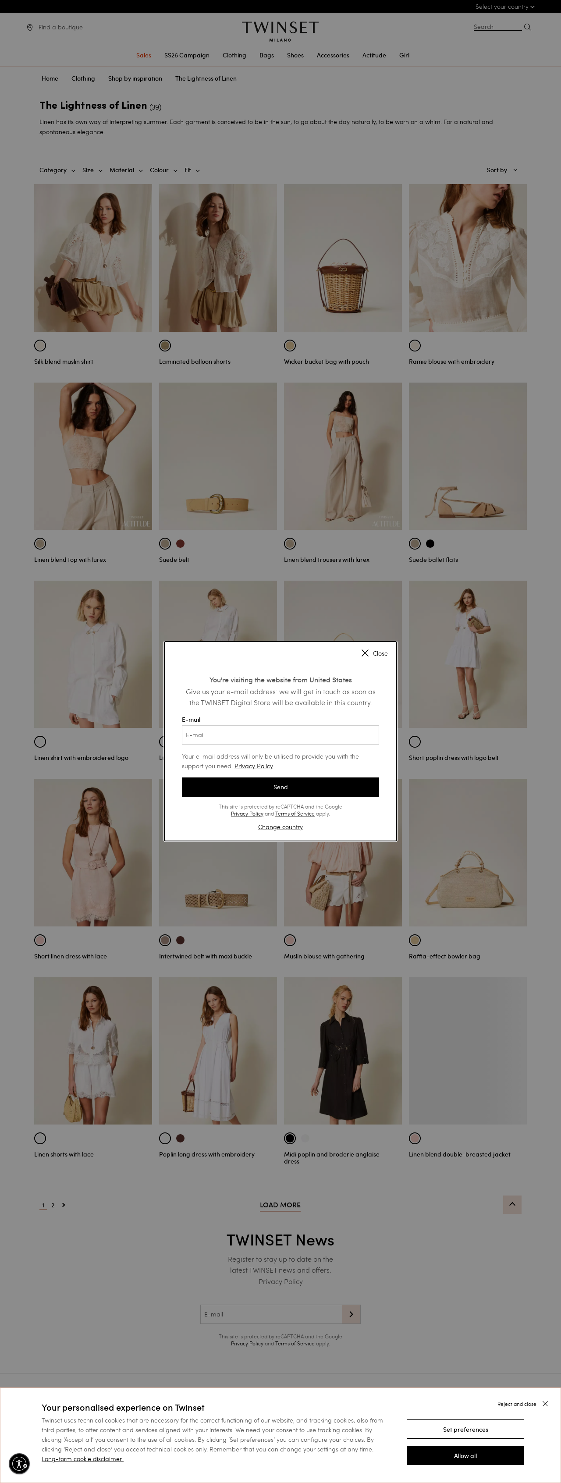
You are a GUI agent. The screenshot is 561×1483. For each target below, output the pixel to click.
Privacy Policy (253, 766)
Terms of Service (295, 813)
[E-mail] (280, 735)
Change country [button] (280, 827)
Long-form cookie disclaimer (82, 1459)
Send (280, 787)
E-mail (280, 730)
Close (375, 653)
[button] (465, 1429)
